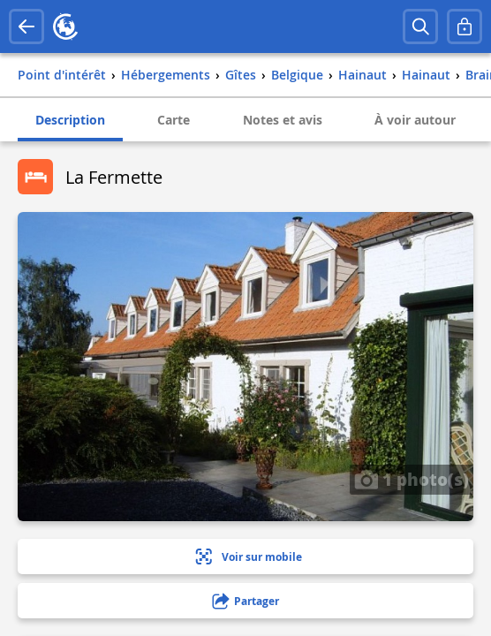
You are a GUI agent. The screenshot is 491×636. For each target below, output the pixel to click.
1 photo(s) (411, 478)
